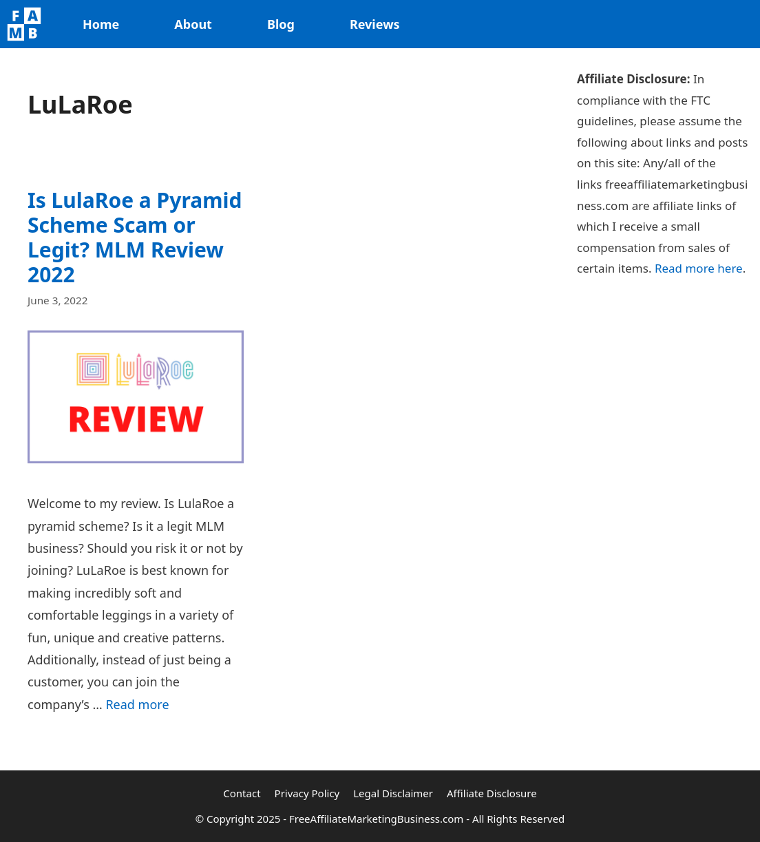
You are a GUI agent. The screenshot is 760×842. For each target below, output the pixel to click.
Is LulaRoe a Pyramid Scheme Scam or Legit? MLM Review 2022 (135, 237)
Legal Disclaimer (393, 793)
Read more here (699, 268)
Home (101, 24)
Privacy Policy (307, 793)
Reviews (375, 24)
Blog (281, 24)
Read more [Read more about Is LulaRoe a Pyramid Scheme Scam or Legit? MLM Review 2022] (137, 704)
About (193, 24)
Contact (241, 793)
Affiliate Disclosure (492, 793)
